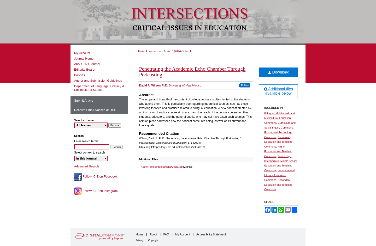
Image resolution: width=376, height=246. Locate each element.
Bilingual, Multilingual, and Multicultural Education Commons (279, 118)
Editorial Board (84, 69)
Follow (245, 85)
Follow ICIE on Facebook (96, 177)
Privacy (140, 240)
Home (141, 51)
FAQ (166, 234)
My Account (82, 53)
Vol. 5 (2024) (174, 51)
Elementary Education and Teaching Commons (278, 142)
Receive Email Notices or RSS (95, 110)
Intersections (155, 51)
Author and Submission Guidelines (98, 80)
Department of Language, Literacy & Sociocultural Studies (99, 88)
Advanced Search (86, 166)
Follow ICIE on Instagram (96, 191)
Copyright (153, 240)
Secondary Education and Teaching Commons (278, 184)
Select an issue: (84, 120)
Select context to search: (90, 152)
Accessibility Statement (211, 234)
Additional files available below (278, 91)
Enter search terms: (86, 141)
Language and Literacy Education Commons (279, 175)
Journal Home (84, 58)
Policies (79, 75)
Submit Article (83, 100)
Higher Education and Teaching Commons (278, 151)
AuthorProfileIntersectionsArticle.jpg (161, 166)
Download (278, 72)
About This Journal (87, 64)
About (153, 234)
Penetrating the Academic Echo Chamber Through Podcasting (192, 72)
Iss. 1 (188, 51)
